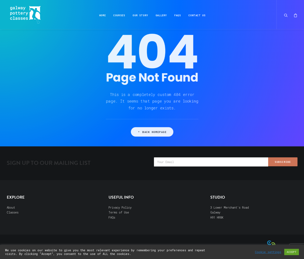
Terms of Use (119, 212)
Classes (13, 212)
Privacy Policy (120, 207)
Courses (119, 15)
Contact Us (196, 15)
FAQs (177, 15)
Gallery (160, 15)
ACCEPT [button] (291, 252)
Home (102, 15)
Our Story (140, 15)
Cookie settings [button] (268, 252)
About (11, 207)
